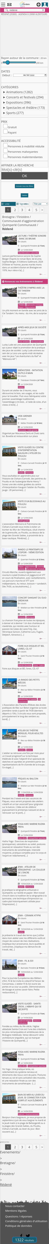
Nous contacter (15, 1206)
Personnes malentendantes (25, 157)
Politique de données (18, 1226)
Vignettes (22, 203)
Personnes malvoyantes (23, 151)
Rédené (6, 1184)
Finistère (23, 217)
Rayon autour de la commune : (20, 58)
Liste (5, 203)
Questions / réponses (18, 1216)
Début (6, 75)
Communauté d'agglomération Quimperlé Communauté (23, 223)
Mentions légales (16, 1210)
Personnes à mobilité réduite (26, 146)
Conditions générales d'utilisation (26, 1221)
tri (26, 203)
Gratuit (12, 127)
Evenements (9, 1152)
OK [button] (24, 175)
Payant (12, 132)
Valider (24, 195)
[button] (24, 187)
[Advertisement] (24, 35)
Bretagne (8, 217)
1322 (24, 1239)
